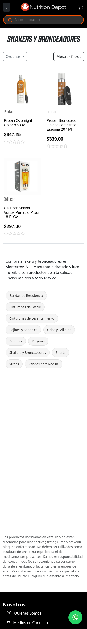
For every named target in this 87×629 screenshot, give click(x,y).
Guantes (15, 341)
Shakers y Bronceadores (27, 352)
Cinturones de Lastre (25, 307)
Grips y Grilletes (59, 330)
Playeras (38, 341)
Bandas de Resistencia (26, 295)
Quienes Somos (24, 613)
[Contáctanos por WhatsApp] (75, 617)
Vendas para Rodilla (43, 364)
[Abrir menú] (6, 7)
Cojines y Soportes (23, 330)
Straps (14, 364)
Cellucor (9, 199)
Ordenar (13, 56)
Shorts (60, 352)
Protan (8, 112)
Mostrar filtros (68, 56)
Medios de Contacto (27, 622)
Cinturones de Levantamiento (31, 318)
